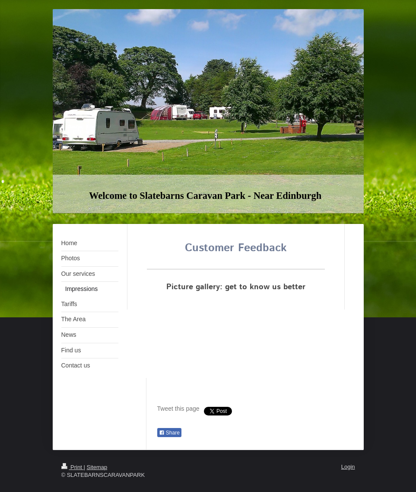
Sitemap (96, 467)
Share (169, 433)
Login (348, 466)
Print (72, 467)
